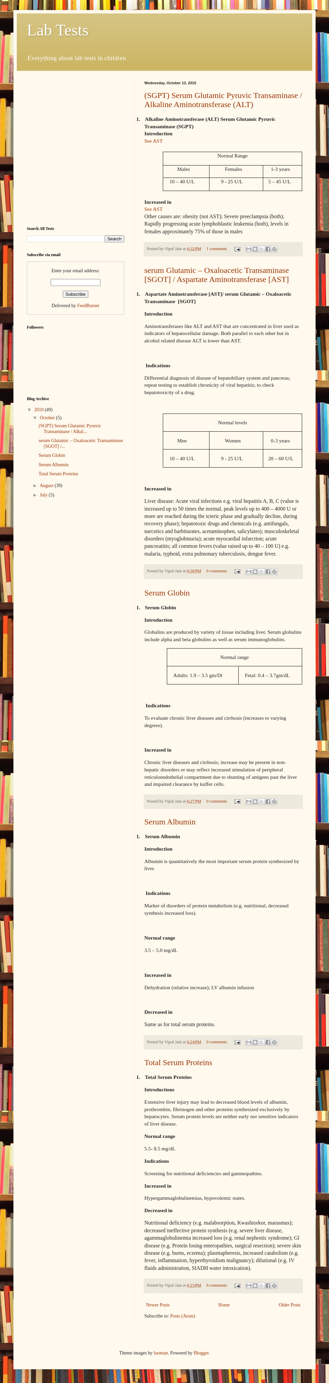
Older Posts (289, 1304)
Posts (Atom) (182, 1316)
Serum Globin (167, 592)
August (47, 485)
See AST (153, 141)
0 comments (216, 571)
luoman (161, 1352)
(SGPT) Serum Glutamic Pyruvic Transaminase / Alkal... (70, 428)
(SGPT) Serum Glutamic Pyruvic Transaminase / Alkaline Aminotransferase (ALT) (223, 100)
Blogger (201, 1352)
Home (224, 1304)
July (44, 494)
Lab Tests (58, 30)
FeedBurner (88, 305)
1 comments (216, 248)
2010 (39, 409)
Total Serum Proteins (178, 1062)
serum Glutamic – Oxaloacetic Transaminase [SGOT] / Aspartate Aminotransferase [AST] (216, 275)
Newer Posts (158, 1304)
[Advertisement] (67, 148)
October (48, 417)
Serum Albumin (170, 821)
